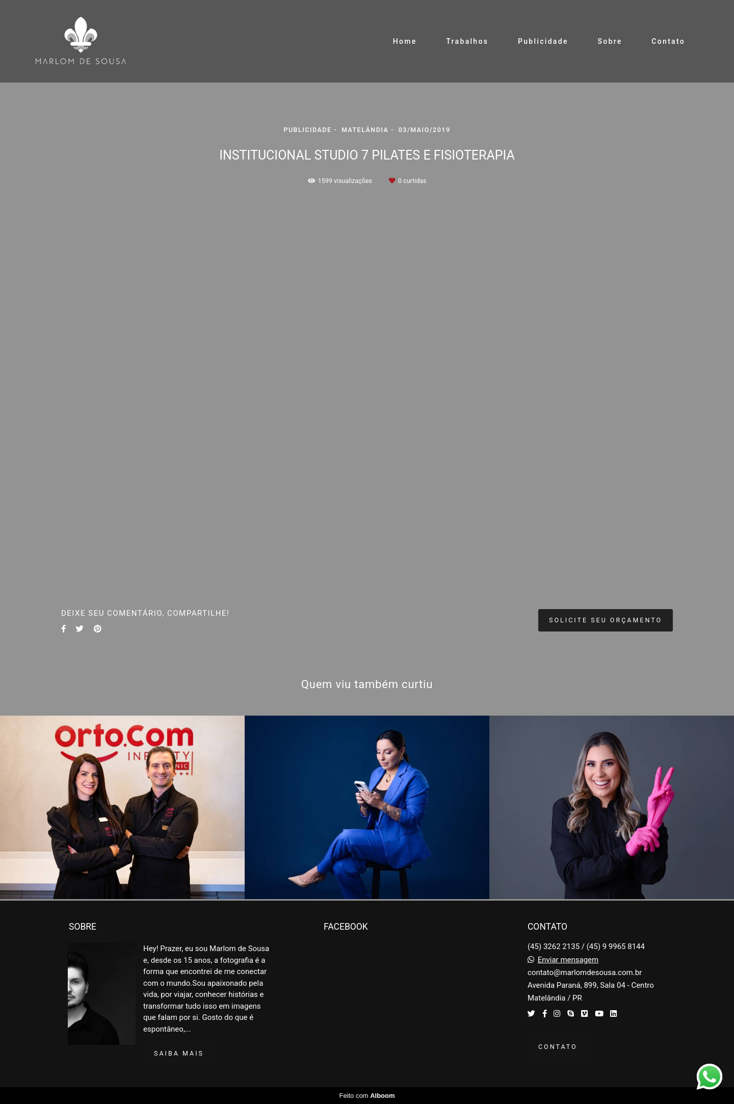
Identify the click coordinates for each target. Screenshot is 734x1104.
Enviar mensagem (568, 960)
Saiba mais (179, 1053)
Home (405, 41)
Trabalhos (467, 41)
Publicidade (543, 41)
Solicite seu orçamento (605, 620)
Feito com (367, 1095)
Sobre (609, 41)
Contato (668, 41)
